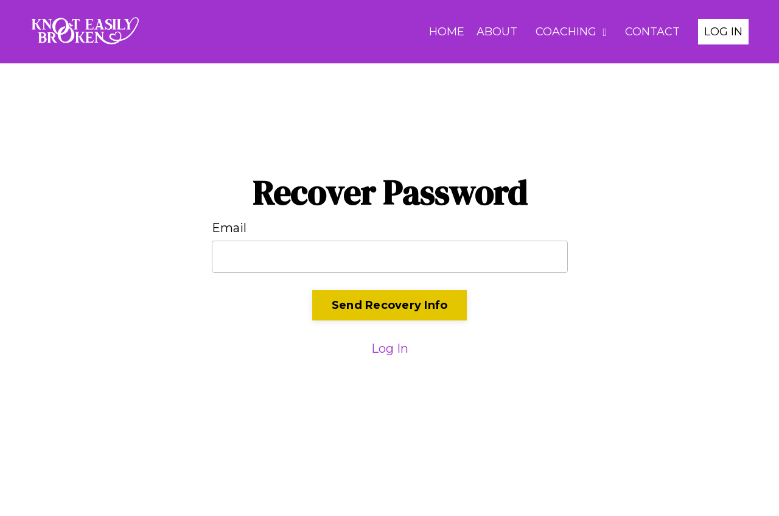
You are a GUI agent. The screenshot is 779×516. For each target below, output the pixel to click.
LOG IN (723, 31)
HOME (446, 31)
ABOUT (497, 31)
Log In (389, 348)
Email (229, 228)
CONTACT (652, 31)
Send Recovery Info (390, 305)
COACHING (571, 31)
